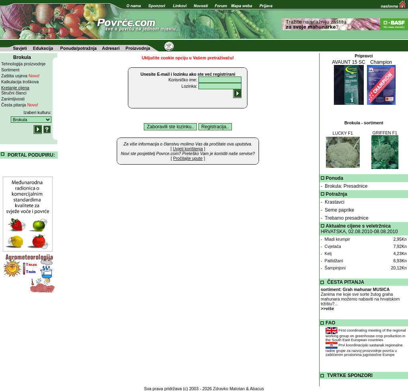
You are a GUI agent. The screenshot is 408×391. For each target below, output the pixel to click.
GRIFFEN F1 (385, 132)
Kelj (328, 253)
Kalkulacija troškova (20, 81)
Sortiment (10, 69)
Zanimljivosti (13, 98)
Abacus (257, 388)
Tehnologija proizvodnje (23, 63)
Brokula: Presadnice (346, 186)
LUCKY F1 (343, 133)
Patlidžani (334, 260)
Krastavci (334, 202)
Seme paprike (339, 210)
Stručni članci (13, 92)
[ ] (188, 148)
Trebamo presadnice (347, 218)
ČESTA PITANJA (345, 282)
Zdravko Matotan (229, 388)
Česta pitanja (19, 104)
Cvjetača (333, 246)
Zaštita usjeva (20, 75)
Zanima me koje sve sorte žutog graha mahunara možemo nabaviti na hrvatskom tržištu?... (360, 299)
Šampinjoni (335, 267)
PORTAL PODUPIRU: (31, 155)
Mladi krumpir (337, 239)
